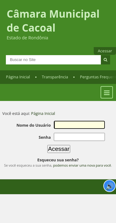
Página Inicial (18, 81)
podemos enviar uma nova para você (82, 168)
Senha (46, 140)
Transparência (55, 81)
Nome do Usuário (35, 129)
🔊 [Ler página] (109, 185)
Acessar (105, 51)
